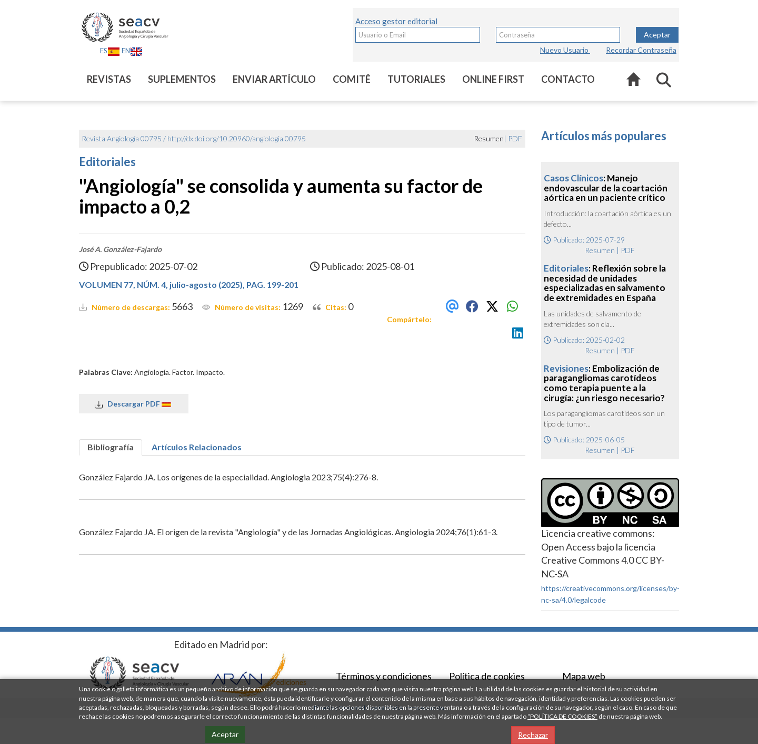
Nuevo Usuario (565, 49)
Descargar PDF (134, 404)
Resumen (600, 250)
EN (132, 50)
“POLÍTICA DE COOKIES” (562, 716)
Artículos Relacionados (197, 447)
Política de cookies (487, 676)
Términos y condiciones (384, 676)
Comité (352, 79)
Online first (493, 79)
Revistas (109, 79)
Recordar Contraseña (641, 49)
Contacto (568, 79)
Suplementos (182, 79)
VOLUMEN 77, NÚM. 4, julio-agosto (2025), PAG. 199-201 (188, 284)
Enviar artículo (274, 79)
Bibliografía (110, 447)
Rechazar (533, 734)
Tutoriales (416, 79)
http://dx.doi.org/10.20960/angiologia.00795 (236, 138)
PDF (515, 138)
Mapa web (583, 676)
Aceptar (657, 34)
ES (110, 50)
